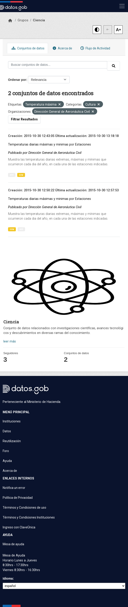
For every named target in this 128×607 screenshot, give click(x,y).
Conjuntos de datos (27, 48)
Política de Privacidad (18, 497)
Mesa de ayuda (13, 544)
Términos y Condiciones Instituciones (29, 517)
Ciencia (39, 20)
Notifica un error (14, 488)
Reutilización (12, 441)
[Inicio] (10, 21)
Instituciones (12, 421)
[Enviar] (113, 66)
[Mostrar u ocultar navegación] (122, 6)
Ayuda (7, 461)
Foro (6, 451)
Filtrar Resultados (24, 119)
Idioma (8, 578)
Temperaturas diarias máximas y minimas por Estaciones (49, 144)
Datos (7, 431)
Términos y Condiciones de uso (24, 507)
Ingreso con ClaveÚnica (19, 527)
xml (12, 174)
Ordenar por (17, 80)
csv (21, 174)
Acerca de (62, 48)
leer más (9, 341)
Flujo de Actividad (94, 48)
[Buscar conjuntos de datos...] (57, 64)
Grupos (23, 20)
